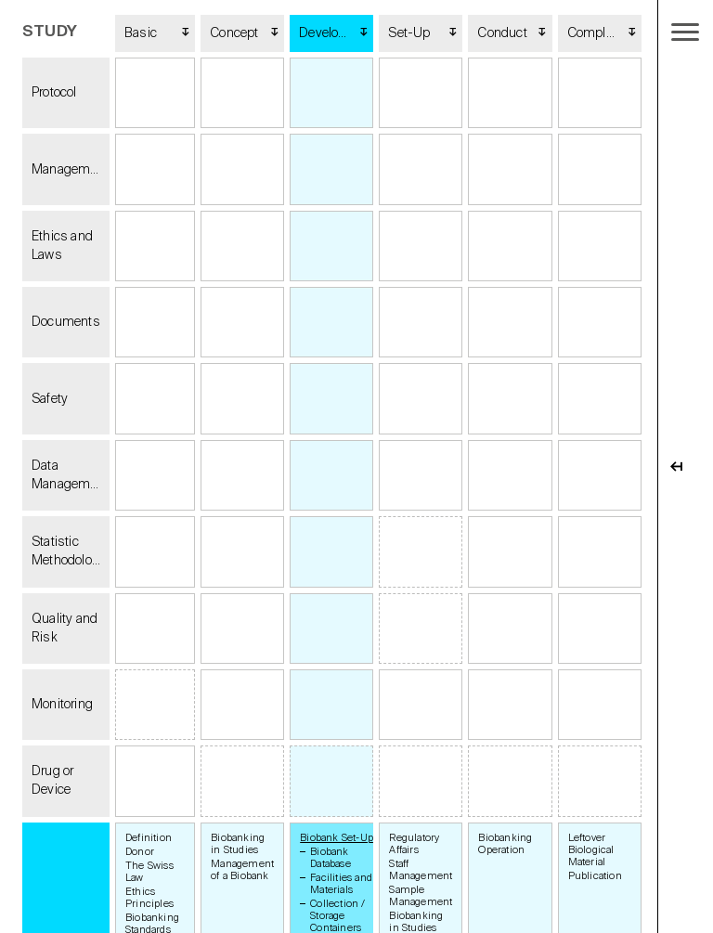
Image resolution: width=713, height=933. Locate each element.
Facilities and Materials (341, 884)
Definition (148, 838)
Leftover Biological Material (591, 850)
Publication (595, 876)
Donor (139, 852)
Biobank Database (330, 858)
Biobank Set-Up (336, 838)
